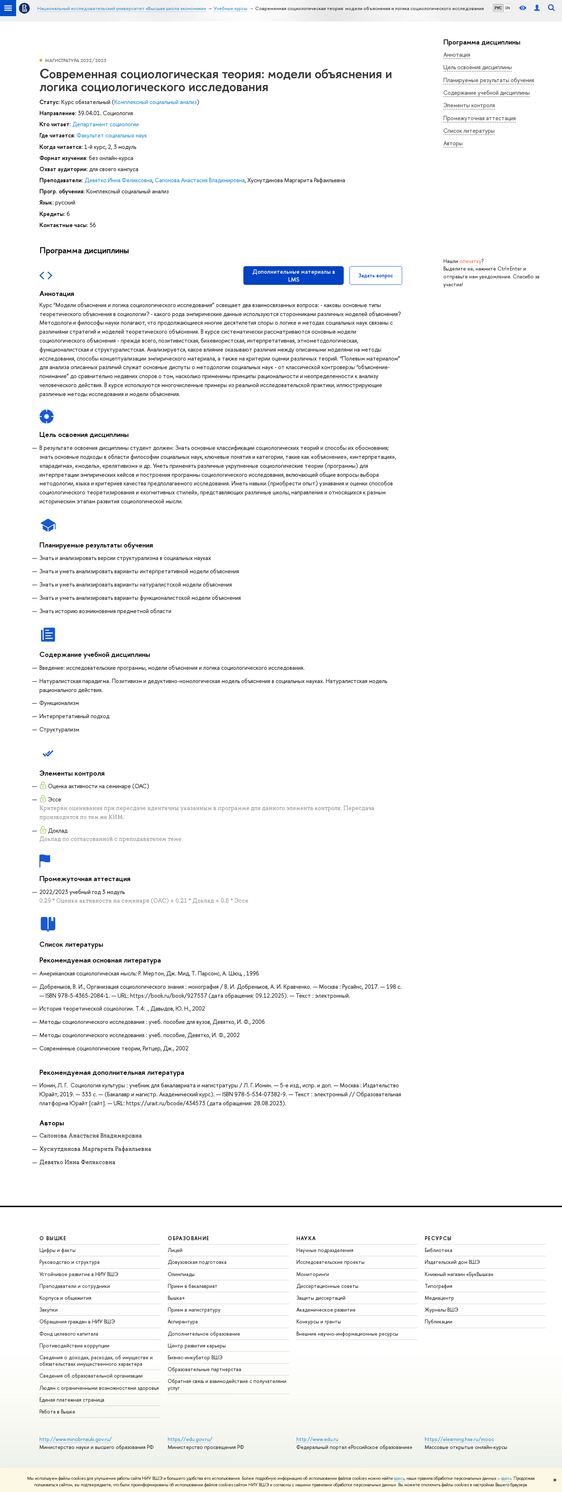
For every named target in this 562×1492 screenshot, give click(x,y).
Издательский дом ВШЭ (452, 1261)
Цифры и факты (57, 1250)
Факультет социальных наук (112, 135)
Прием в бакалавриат (193, 1285)
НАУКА (306, 1238)
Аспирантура (183, 1321)
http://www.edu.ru (317, 1439)
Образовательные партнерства (204, 1369)
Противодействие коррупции (74, 1345)
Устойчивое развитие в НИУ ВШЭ (78, 1274)
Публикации (438, 1321)
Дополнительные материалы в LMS (293, 275)
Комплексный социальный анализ (155, 102)
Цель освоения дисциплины (477, 67)
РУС (498, 7)
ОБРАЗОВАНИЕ (188, 1238)
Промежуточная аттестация (479, 118)
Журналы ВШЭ (441, 1309)
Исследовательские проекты (330, 1261)
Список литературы (469, 131)
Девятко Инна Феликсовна (118, 180)
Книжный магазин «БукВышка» (459, 1274)
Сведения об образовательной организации (91, 1375)
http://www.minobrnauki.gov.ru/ (75, 1439)
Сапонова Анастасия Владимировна (200, 180)
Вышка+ (176, 1297)
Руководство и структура (69, 1261)
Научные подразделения (324, 1250)
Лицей (175, 1250)
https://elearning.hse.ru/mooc (459, 1439)
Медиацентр (439, 1297)
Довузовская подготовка (197, 1261)
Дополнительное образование (204, 1333)
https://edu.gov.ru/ (190, 1439)
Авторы (453, 143)
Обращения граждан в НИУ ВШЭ (77, 1321)
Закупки (48, 1309)
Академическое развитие (326, 1309)
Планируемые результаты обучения (488, 80)
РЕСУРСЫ (438, 1238)
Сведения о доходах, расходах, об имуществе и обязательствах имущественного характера (96, 1360)
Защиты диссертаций (321, 1297)
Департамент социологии (105, 124)
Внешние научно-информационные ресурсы (347, 1333)
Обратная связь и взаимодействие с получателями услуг (227, 1384)
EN (507, 7)
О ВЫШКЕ (53, 1238)
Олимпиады (181, 1274)
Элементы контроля (469, 105)
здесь (399, 1478)
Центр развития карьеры (197, 1345)
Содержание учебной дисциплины (486, 93)
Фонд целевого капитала (68, 1333)
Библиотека (438, 1250)
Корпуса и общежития (65, 1297)
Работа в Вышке (57, 1411)
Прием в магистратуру (194, 1309)
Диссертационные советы (327, 1285)
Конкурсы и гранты (318, 1321)
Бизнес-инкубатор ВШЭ (195, 1357)
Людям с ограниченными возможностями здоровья (99, 1387)
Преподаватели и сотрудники (74, 1285)
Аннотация (456, 54)
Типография (438, 1285)
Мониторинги (312, 1274)
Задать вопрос (375, 275)
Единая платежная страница (71, 1399)
